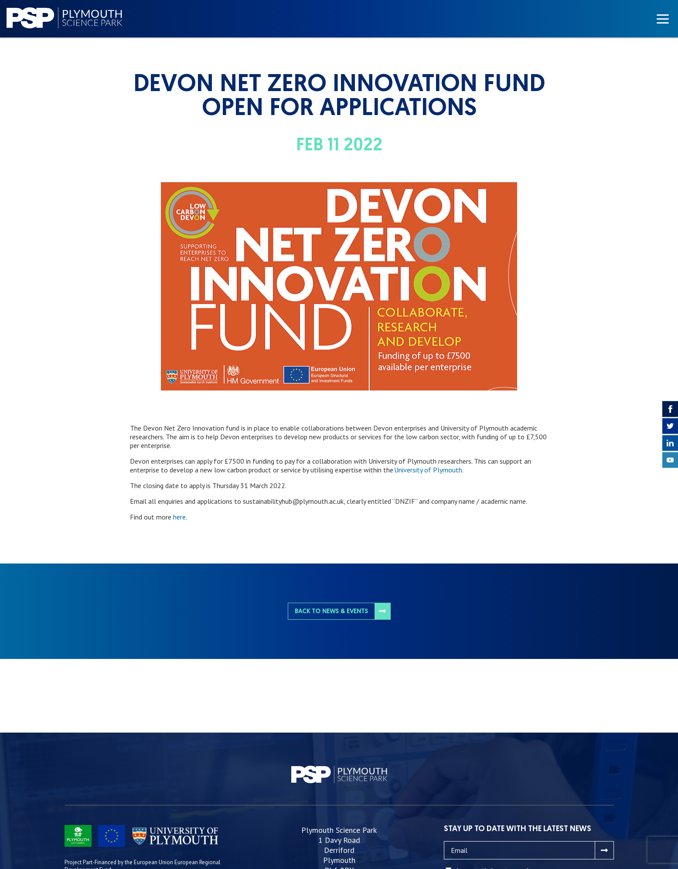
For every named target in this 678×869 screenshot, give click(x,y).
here (179, 517)
